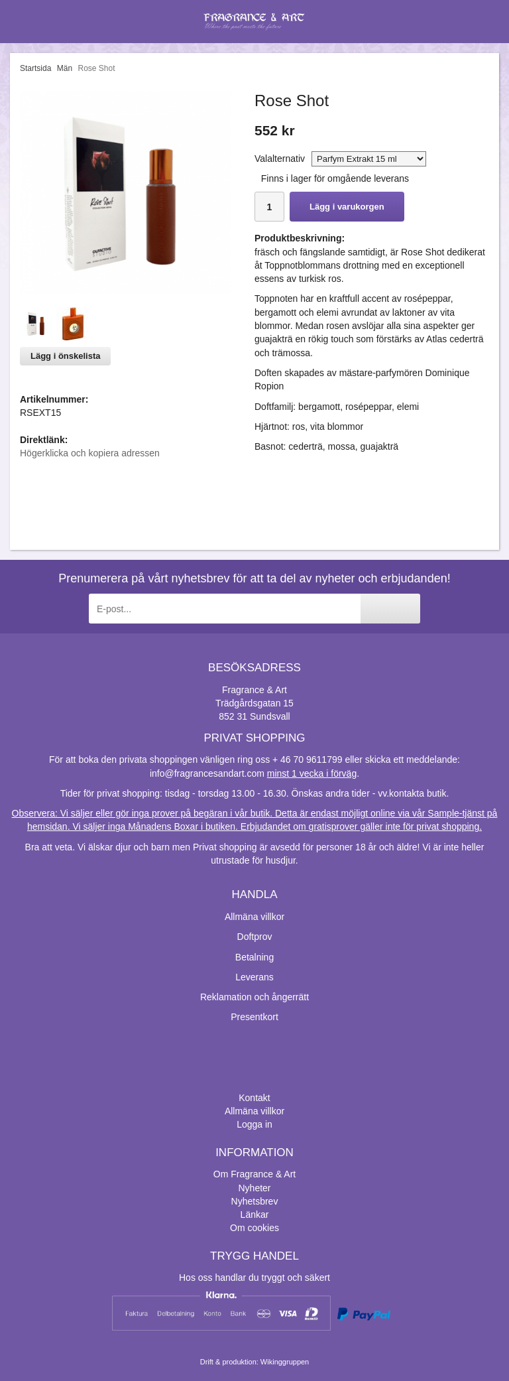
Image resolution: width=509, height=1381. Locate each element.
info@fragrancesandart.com (207, 773)
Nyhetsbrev (254, 1201)
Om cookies (254, 1227)
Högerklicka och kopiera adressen (90, 453)
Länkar (255, 1214)
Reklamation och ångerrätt (254, 997)
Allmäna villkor (254, 916)
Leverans (254, 977)
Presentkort (254, 1017)
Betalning (254, 957)
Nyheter (254, 1188)
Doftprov (254, 936)
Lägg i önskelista (65, 356)
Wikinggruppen (284, 1362)
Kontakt (254, 1097)
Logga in (254, 1124)
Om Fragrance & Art (254, 1174)
